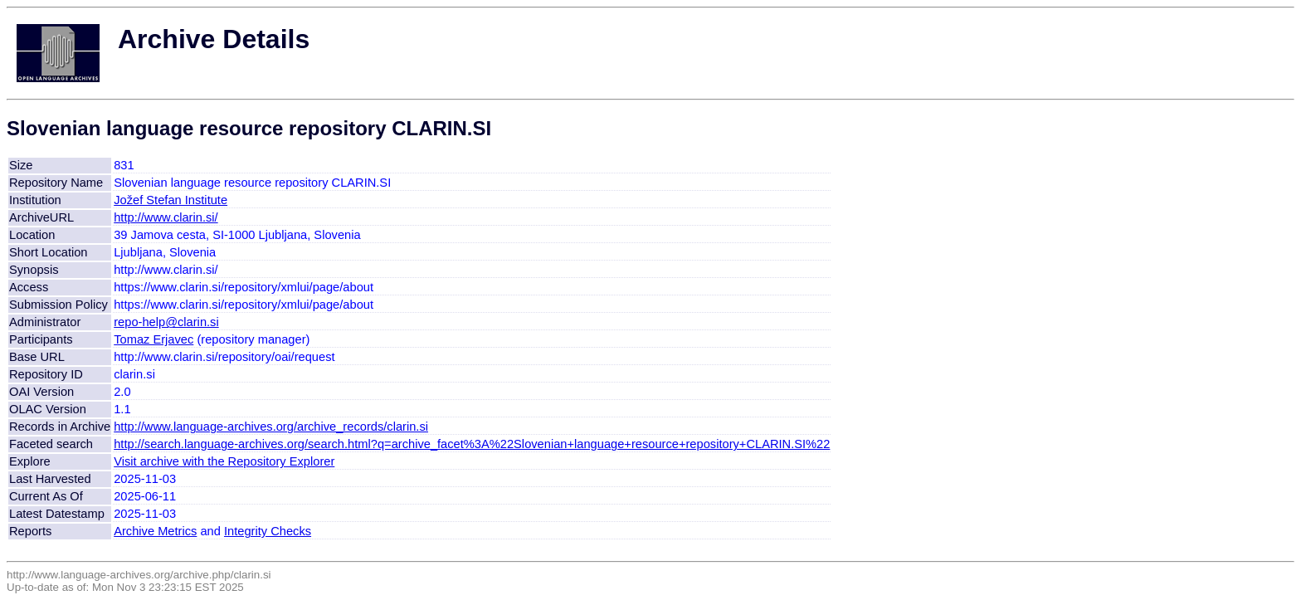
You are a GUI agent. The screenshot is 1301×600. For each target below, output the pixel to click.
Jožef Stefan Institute (170, 200)
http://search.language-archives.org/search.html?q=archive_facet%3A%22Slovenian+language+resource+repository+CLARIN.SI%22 (472, 444)
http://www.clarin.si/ (165, 217)
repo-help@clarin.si (166, 322)
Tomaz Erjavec (153, 339)
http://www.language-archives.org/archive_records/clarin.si (271, 426)
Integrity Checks (267, 531)
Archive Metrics (155, 531)
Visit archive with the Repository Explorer (224, 461)
